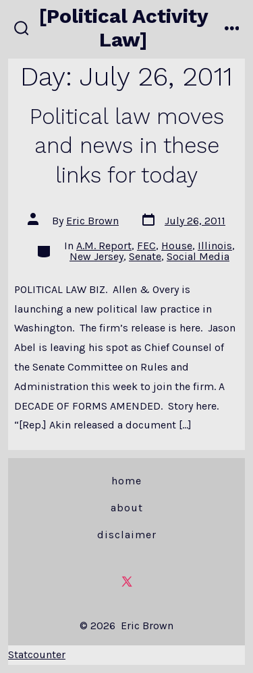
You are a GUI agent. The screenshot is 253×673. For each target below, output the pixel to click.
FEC (146, 245)
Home (126, 480)
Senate (145, 256)
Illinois (215, 245)
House (176, 245)
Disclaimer (127, 534)
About (127, 507)
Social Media (198, 256)
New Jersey (96, 256)
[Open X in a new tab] (127, 581)
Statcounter (36, 654)
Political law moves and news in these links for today (127, 146)
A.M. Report (104, 245)
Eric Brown (92, 220)
